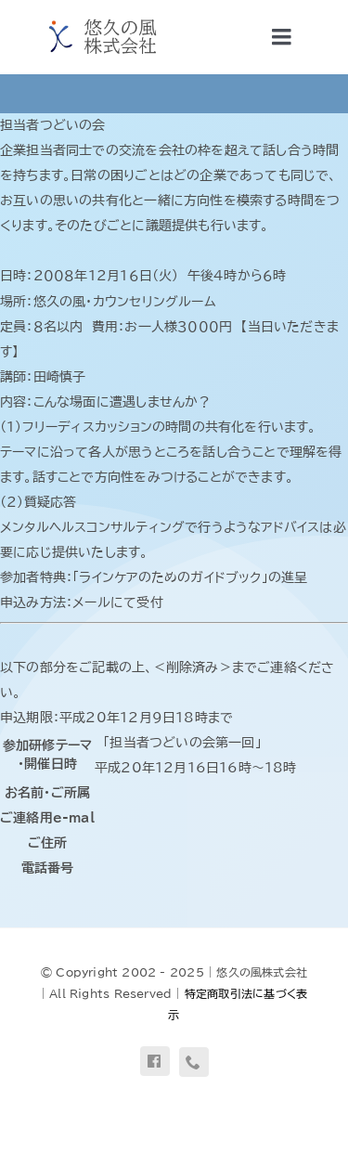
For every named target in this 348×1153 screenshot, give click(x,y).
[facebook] (155, 1061)
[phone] (194, 1062)
